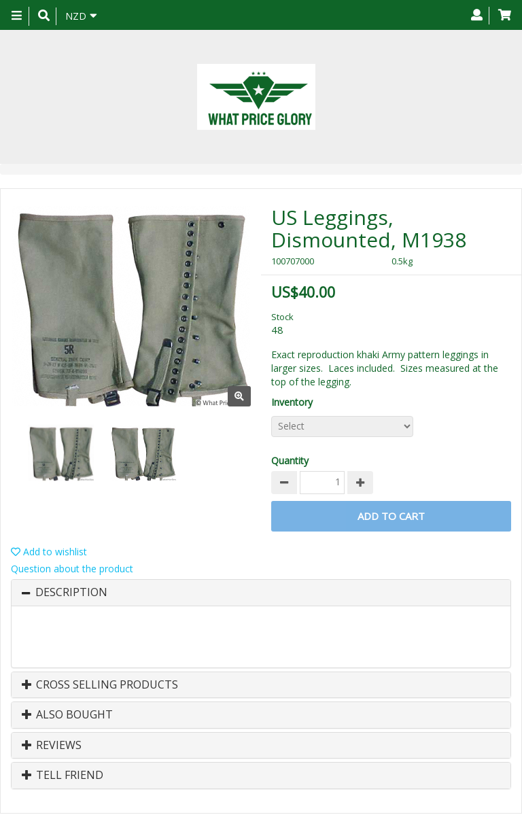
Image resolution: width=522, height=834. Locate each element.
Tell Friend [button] (62, 775)
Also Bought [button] (67, 715)
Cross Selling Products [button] (100, 685)
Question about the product (72, 568)
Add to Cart (391, 516)
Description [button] (71, 593)
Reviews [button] (52, 746)
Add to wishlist (49, 551)
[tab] (261, 593)
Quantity (290, 460)
